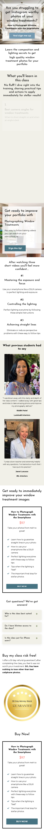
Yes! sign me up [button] (22, 35)
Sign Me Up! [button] (15, 248)
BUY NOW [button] (22, 586)
